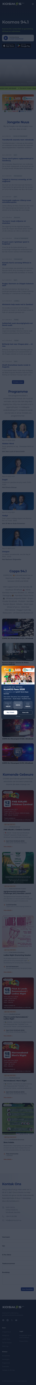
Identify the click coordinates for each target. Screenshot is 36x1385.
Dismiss (18, 716)
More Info (25, 712)
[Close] (32, 668)
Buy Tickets (10, 712)
